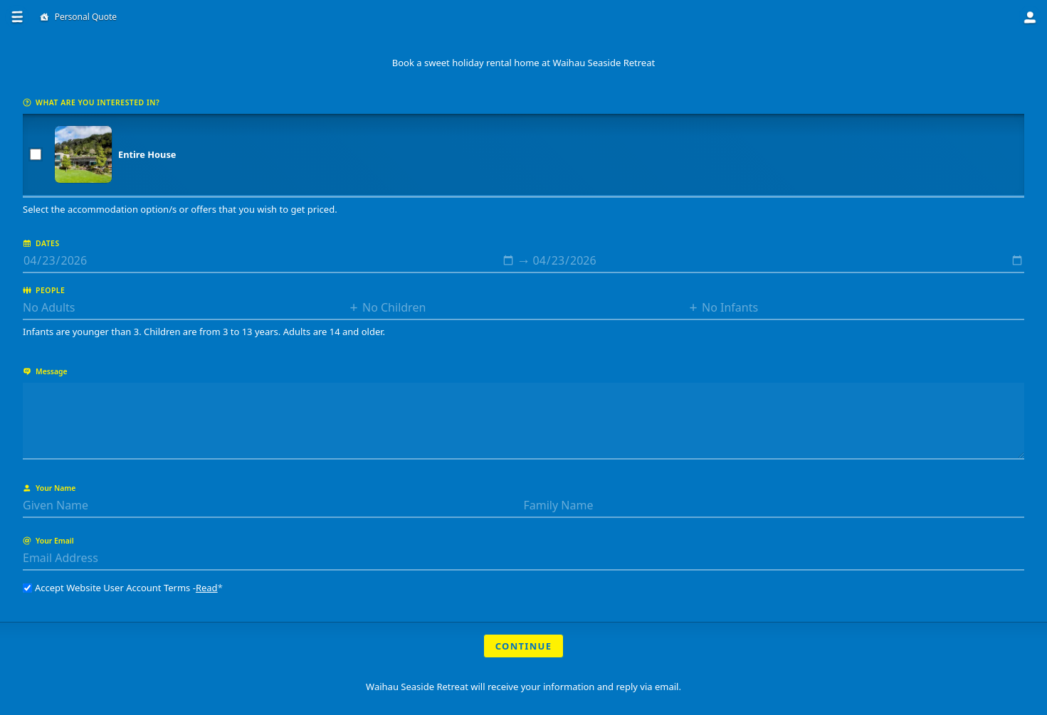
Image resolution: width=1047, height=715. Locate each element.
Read (207, 587)
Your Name (49, 488)
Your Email (48, 541)
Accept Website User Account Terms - (123, 587)
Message (45, 371)
